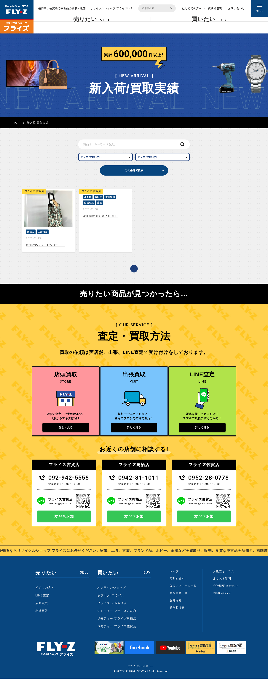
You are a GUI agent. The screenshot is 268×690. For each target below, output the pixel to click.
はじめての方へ (192, 8)
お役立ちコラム (223, 582)
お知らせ (176, 611)
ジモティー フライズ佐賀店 (116, 637)
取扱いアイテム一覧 (183, 596)
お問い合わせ (236, 8)
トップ (174, 582)
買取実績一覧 (179, 604)
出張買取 (41, 622)
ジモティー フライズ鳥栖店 (116, 629)
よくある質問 (222, 589)
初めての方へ (44, 598)
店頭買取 (41, 614)
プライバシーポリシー (140, 677)
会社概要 (226, 596)
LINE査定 (42, 606)
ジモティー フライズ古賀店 (116, 622)
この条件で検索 (134, 176)
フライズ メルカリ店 (112, 614)
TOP (16, 122)
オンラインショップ (111, 598)
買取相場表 (215, 8)
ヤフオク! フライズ (111, 606)
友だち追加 (64, 528)
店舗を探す (177, 589)
